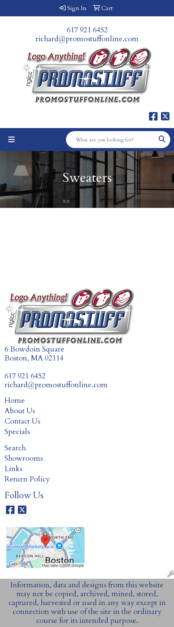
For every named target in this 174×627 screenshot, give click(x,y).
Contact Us (22, 421)
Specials (17, 432)
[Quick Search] (110, 139)
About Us (19, 411)
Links (13, 469)
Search (15, 448)
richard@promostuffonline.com (87, 39)
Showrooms (23, 458)
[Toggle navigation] (11, 139)
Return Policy (27, 479)
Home (14, 400)
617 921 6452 (87, 30)
